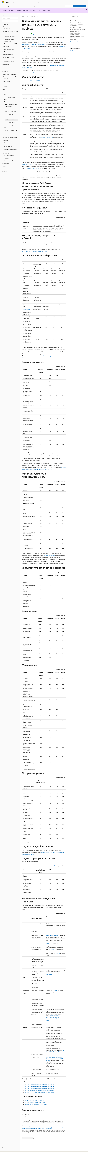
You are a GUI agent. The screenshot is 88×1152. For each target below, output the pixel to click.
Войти (84, 2)
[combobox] (10, 18)
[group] (44, 303)
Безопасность (73, 39)
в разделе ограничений (49, 555)
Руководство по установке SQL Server (35, 1102)
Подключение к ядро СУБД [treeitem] (10, 43)
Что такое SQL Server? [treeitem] (9, 36)
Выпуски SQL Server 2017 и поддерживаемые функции (39, 1090)
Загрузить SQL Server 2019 (32, 80)
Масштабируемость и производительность (75, 33)
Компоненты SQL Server (76, 27)
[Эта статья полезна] (70, 51)
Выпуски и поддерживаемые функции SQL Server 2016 (39, 1092)
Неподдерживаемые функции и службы (32, 72)
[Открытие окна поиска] (81, 2)
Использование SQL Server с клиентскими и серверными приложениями (77, 24)
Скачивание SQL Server (79, 6)
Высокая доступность (75, 31)
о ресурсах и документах (46, 137)
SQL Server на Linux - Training (29, 1118)
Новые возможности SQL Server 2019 (34, 1100)
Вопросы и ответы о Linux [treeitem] (11, 130)
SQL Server (34, 16)
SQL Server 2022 (56, 1051)
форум (47, 943)
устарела (55, 946)
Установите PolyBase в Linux (52, 935)
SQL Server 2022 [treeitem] (10, 117)
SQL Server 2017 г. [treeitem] (10, 122)
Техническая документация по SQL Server (36, 1104)
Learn (23, 16)
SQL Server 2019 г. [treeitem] (10, 119)
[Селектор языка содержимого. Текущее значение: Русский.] (5, 1149)
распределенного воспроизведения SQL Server (34, 251)
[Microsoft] (3, 2)
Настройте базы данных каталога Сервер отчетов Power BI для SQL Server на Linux (55, 1059)
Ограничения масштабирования (77, 29)
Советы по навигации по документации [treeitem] (8, 27)
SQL (28, 16)
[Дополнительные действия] (64, 16)
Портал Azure (69, 6)
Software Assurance (27, 164)
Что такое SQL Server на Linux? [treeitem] (9, 98)
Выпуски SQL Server (75, 20)
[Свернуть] (18, 15)
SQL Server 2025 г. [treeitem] (10, 114)
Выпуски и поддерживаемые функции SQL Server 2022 (39, 1086)
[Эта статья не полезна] (72, 51)
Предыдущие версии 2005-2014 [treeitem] (10, 31)
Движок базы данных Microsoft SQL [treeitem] (9, 40)
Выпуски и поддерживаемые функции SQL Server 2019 (39, 1088)
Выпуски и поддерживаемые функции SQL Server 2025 (39, 1084)
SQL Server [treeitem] (5, 24)
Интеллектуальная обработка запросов (77, 37)
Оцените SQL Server (75, 19)
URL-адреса (49, 974)
